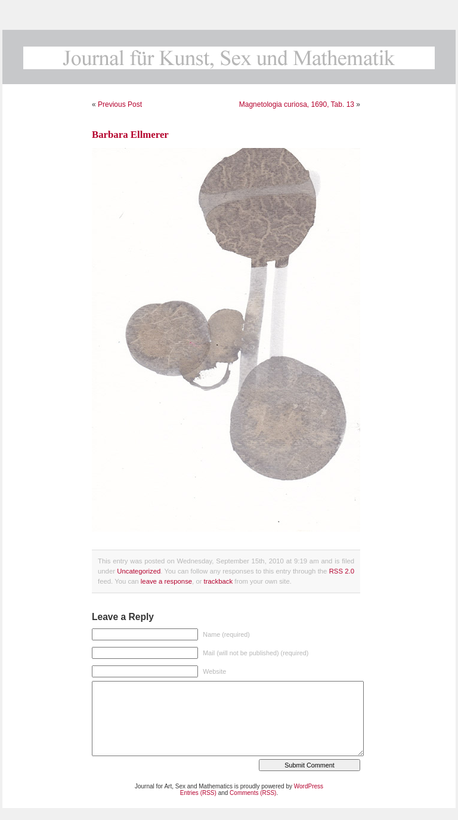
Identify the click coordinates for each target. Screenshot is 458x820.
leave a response (166, 581)
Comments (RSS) (253, 793)
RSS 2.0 (341, 571)
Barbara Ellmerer (130, 134)
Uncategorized (138, 571)
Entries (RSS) (198, 793)
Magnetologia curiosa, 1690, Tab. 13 (296, 104)
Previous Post (120, 104)
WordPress (308, 786)
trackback (218, 581)
